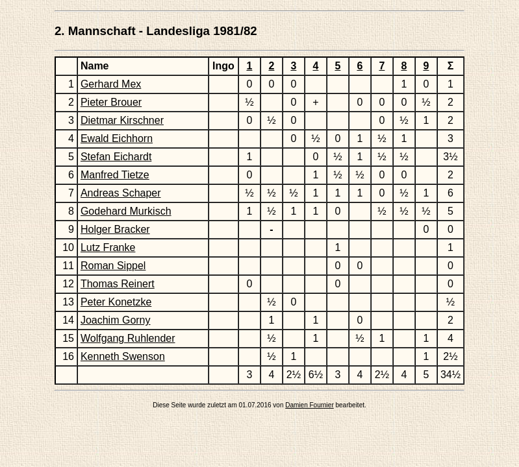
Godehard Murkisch (126, 211)
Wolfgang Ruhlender (128, 338)
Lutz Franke (108, 247)
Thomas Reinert (118, 283)
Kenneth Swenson (123, 356)
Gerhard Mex (111, 84)
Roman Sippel (113, 265)
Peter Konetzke (116, 301)
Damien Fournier (309, 405)
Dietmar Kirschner (122, 120)
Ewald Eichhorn (117, 138)
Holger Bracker (115, 229)
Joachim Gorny (116, 320)
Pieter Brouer (111, 102)
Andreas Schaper (121, 192)
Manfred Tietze (115, 174)
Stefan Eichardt (116, 156)
